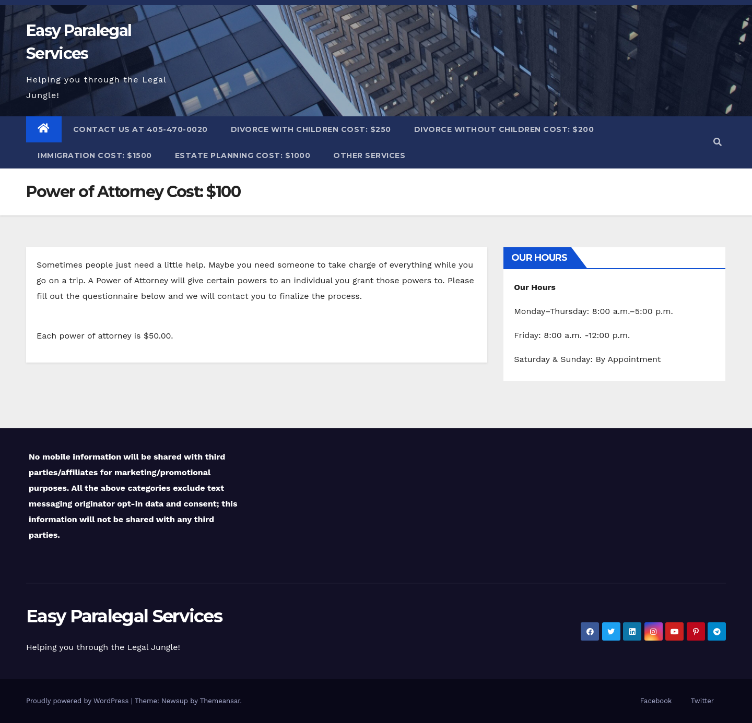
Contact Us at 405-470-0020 (140, 129)
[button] (717, 142)
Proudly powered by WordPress (78, 701)
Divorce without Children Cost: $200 (504, 129)
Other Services (369, 155)
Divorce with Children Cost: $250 (311, 129)
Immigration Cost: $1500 (95, 155)
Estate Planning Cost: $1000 (243, 155)
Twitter (702, 701)
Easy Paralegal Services (124, 616)
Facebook (656, 701)
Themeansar (220, 701)
